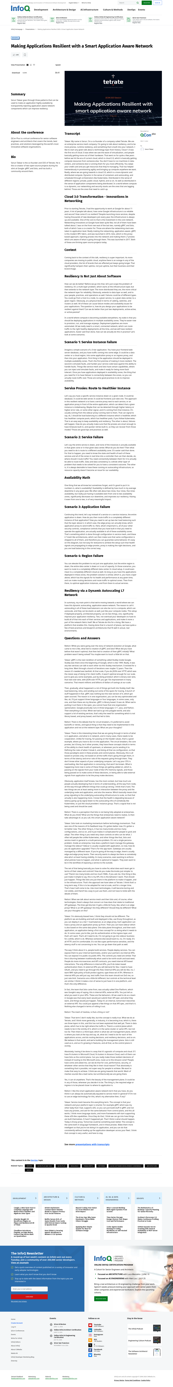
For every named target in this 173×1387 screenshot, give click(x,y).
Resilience (74, 1166)
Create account (17, 1323)
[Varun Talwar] (142, 149)
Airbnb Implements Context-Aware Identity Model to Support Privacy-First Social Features (55, 1210)
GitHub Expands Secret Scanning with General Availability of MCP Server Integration (148, 1229)
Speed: (58, 65)
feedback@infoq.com (18, 1378)
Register (147, 3)
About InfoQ (15, 1346)
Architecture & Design (64, 9)
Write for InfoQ (16, 1338)
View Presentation (18, 65)
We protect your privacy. (19, 1301)
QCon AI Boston (60, 1324)
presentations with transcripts (92, 1144)
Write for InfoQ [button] (86, 3)
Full (34, 65)
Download (16, 73)
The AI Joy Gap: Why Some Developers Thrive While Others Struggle (86, 1219)
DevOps (131, 9)
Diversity (14, 1361)
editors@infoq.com (51, 1378)
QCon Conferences (17, 1331)
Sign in (157, 3)
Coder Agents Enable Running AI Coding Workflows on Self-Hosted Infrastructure (117, 1229)
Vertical (27, 65)
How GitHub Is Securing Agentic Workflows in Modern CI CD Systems (54, 1232)
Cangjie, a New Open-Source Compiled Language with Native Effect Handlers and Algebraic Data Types (24, 1210)
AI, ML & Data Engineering (112, 1198)
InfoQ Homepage (16, 29)
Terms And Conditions (132, 1380)
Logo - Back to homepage (20, 8)
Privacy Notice (119, 1380)
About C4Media (16, 1349)
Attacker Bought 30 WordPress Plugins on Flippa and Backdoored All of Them (24, 1222)
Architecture (152, 1166)
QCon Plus (61, 1166)
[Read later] (25, 54)
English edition (73, 3)
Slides (25, 73)
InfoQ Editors (15, 1342)
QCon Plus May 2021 (45, 1166)
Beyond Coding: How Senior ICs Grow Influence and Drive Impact (86, 1210)
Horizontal (30, 65)
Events (141, 9)
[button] (29, 1296)
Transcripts (88, 1166)
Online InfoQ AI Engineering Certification (64, 1336)
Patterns (101, 1166)
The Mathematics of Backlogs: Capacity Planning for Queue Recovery (148, 1210)
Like (17, 55)
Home (13, 1319)
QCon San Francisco (61, 1343)
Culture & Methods (113, 9)
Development (41, 9)
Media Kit (14, 1353)
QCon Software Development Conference (126, 1166)
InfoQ (29, 1170)
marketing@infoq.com (69, 1378)
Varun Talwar (149, 149)
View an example (20, 1262)
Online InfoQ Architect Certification (67, 1330)
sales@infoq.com (33, 1378)
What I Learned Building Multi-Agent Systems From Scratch (117, 1210)
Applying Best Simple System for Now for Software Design (84, 1229)
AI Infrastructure (89, 9)
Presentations (30, 29)
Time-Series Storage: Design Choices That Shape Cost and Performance (117, 1219)
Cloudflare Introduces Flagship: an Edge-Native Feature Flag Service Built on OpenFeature (23, 1233)
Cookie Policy (145, 1380)
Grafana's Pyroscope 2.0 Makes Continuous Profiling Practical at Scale (148, 1219)
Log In (13, 1327)
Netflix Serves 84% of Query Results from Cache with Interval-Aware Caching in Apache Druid (55, 1222)
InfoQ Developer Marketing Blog (22, 1357)
